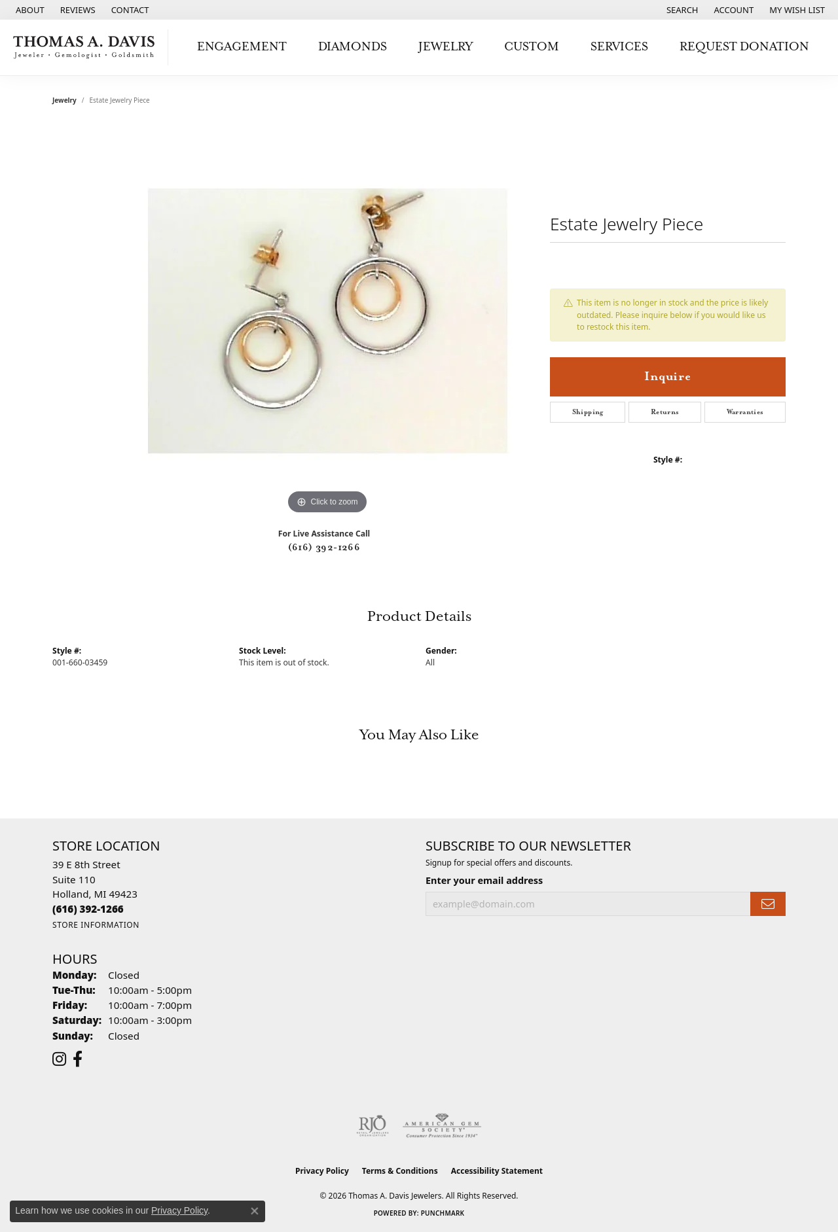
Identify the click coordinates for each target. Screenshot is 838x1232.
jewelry (64, 100)
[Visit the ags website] (442, 1126)
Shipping (588, 412)
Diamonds (352, 47)
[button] (681, 10)
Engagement (242, 47)
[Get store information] (95, 924)
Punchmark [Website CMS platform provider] (443, 1213)
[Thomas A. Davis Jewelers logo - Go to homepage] (87, 47)
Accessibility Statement (497, 1170)
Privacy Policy (322, 1170)
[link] (29, 10)
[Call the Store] (88, 908)
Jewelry (445, 47)
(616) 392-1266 (324, 547)
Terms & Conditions (400, 1170)
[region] (327, 321)
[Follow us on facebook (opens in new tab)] (77, 1059)
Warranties (745, 412)
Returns (665, 412)
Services (619, 47)
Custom (531, 47)
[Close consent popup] (255, 1211)
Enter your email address (484, 880)
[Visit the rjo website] (372, 1126)
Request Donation (744, 47)
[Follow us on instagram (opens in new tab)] (59, 1059)
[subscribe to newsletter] (768, 904)
